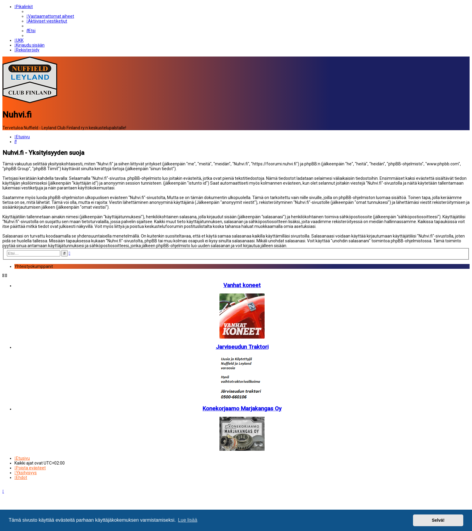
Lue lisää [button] (187, 520)
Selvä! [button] (438, 520)
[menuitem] (50, 16)
